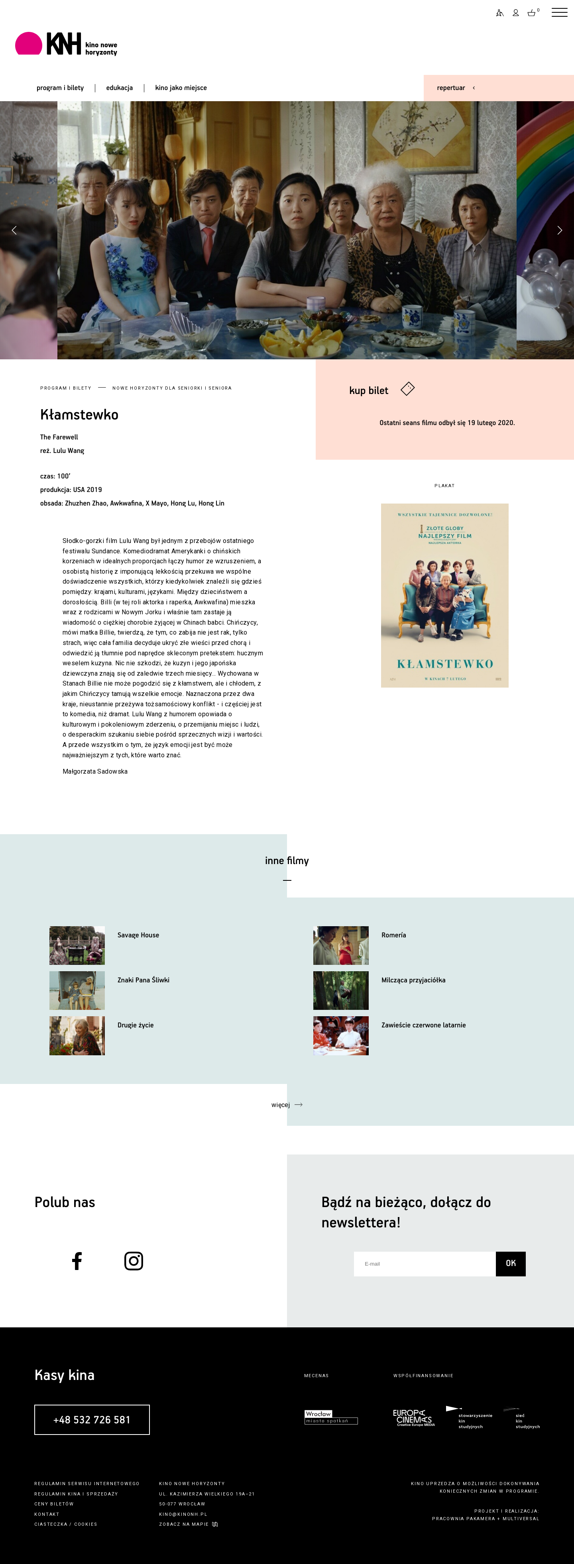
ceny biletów (54, 1504)
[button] (560, 230)
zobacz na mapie (184, 1524)
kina (74, 1494)
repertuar (451, 88)
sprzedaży (102, 1494)
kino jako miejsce (181, 88)
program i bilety (60, 88)
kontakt (47, 1514)
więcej (280, 1105)
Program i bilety (66, 388)
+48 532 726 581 (92, 1420)
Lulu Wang (68, 451)
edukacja (119, 88)
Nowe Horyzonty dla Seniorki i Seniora (172, 388)
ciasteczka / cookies (65, 1524)
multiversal (521, 1518)
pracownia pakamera (463, 1518)
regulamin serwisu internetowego (87, 1483)
